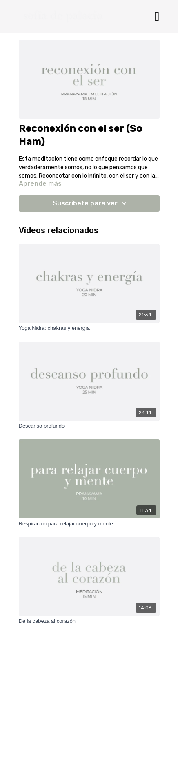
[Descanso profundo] (89, 426)
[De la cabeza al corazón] (89, 621)
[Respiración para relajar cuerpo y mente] (89, 524)
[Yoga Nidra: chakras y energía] (89, 328)
